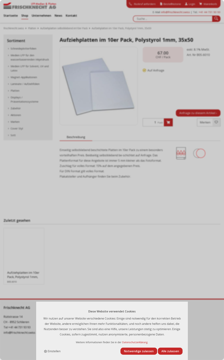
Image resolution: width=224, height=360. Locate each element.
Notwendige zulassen (139, 351)
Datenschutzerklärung (135, 342)
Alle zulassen (170, 351)
